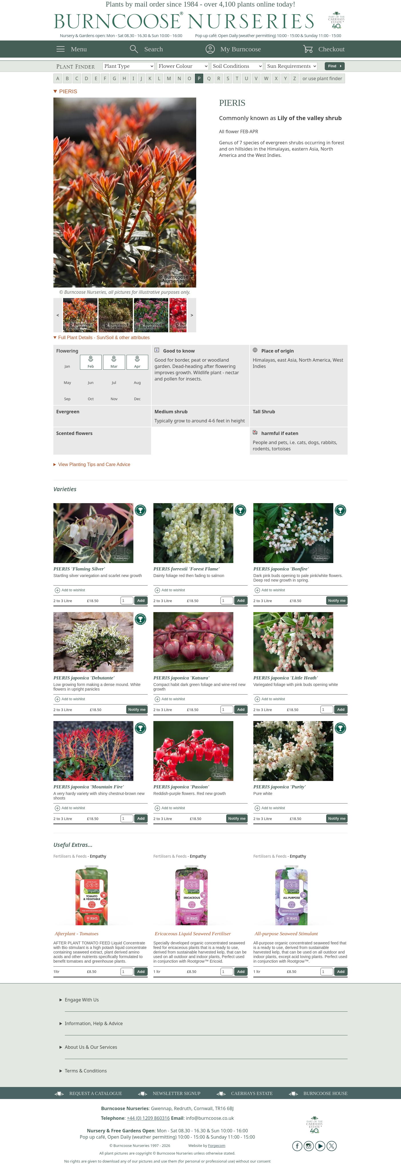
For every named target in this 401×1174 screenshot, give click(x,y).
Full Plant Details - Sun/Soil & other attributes (104, 337)
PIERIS (68, 91)
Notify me (337, 600)
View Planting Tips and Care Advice (94, 464)
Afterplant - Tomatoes (77, 933)
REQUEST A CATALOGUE (87, 1093)
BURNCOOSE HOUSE (318, 1093)
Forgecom (216, 1145)
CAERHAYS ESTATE (244, 1093)
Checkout (331, 49)
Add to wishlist (69, 590)
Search (153, 49)
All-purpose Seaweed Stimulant (286, 933)
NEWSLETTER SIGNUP (169, 1093)
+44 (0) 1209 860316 (148, 1118)
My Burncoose (240, 49)
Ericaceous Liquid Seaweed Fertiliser (193, 933)
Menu (79, 49)
